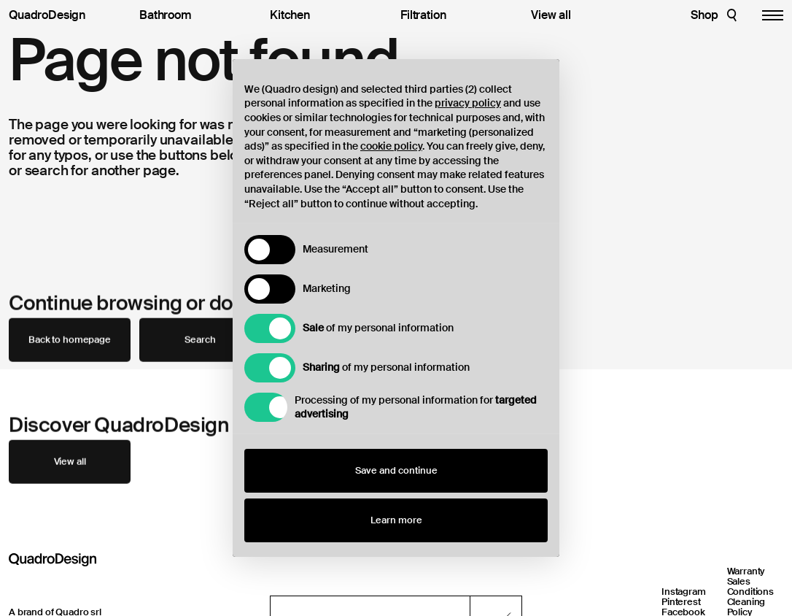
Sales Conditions (750, 586)
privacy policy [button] (468, 102)
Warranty (746, 571)
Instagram (683, 591)
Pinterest (681, 602)
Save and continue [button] (396, 470)
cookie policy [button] (391, 146)
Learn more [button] (396, 520)
